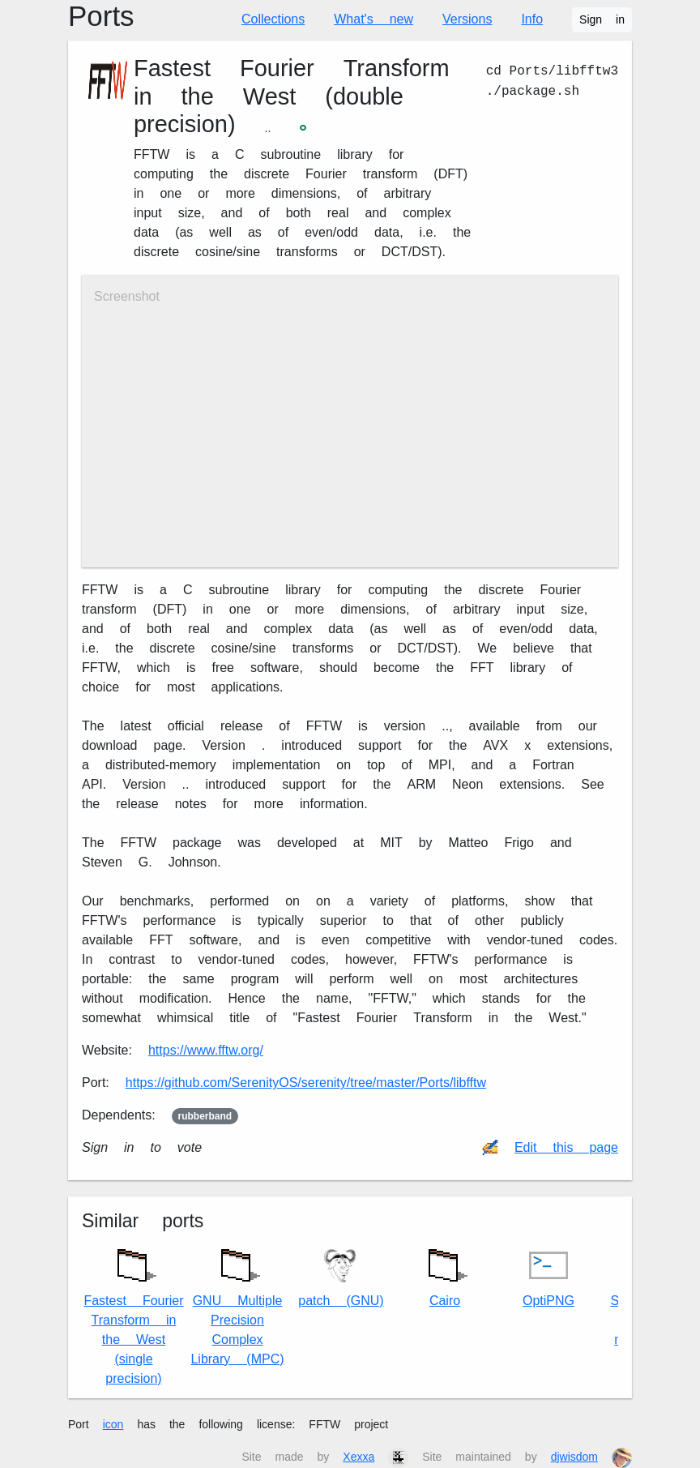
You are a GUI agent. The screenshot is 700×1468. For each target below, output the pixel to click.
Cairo (445, 1273)
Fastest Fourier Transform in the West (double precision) (292, 96)
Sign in (602, 19)
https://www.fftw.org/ (205, 1050)
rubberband (205, 1116)
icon (113, 1424)
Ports (101, 16)
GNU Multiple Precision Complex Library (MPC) (237, 1303)
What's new (373, 19)
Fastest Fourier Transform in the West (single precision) (133, 1312)
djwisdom (574, 1456)
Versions (467, 19)
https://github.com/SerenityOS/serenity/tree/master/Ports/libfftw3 (306, 1082)
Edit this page (566, 1147)
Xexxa (358, 1456)
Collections (273, 19)
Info (532, 19)
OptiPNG (548, 1277)
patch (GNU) (340, 1277)
